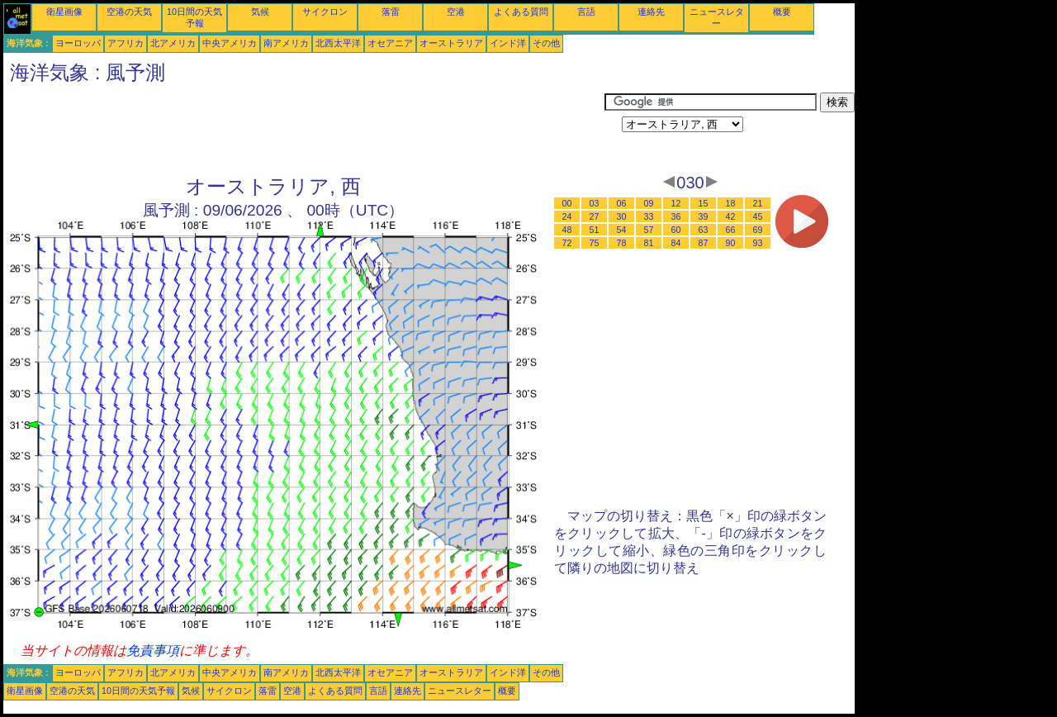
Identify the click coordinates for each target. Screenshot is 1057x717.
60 (676, 230)
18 (731, 203)
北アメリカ (173, 43)
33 (649, 216)
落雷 (391, 12)
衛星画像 (64, 12)
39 (704, 216)
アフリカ (125, 43)
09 (649, 203)
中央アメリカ (229, 43)
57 (649, 230)
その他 (546, 43)
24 (567, 216)
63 (704, 230)
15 (704, 203)
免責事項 (152, 650)
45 (758, 216)
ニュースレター (459, 691)
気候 (260, 12)
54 (622, 230)
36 (676, 216)
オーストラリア (451, 43)
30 (622, 216)
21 (758, 203)
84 (676, 243)
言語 (586, 12)
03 (595, 203)
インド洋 (508, 43)
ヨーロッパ (78, 43)
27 (595, 216)
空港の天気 (129, 12)
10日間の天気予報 (138, 691)
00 (567, 203)
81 (649, 243)
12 (676, 203)
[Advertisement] (303, 130)
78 (622, 243)
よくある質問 (521, 12)
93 (758, 243)
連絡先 (651, 12)
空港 (456, 12)
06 (622, 203)
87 (704, 243)
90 (731, 243)
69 (758, 230)
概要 (782, 12)
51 (595, 230)
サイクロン (325, 12)
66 (731, 230)
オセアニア (390, 43)
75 (595, 243)
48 (567, 230)
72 (567, 243)
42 (731, 216)
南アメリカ (286, 43)
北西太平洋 (338, 43)
